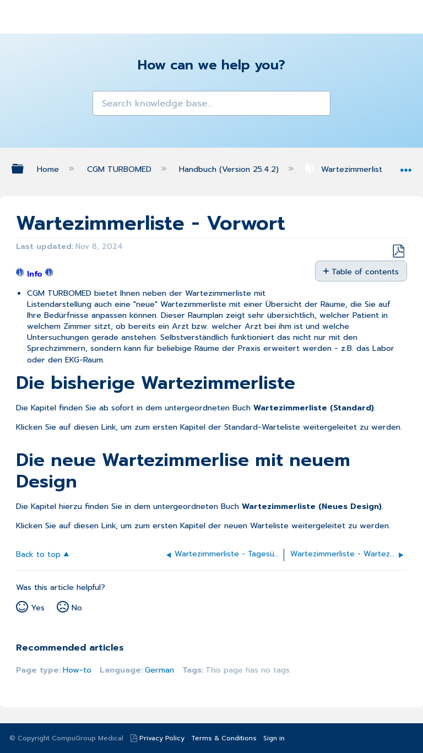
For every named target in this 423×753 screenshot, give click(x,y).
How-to (77, 670)
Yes (38, 608)
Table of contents (365, 271)
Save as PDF (398, 251)
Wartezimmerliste (346, 169)
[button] (104, 103)
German (159, 670)
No (77, 608)
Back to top (38, 554)
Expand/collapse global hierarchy (25, 168)
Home (49, 169)
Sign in (274, 738)
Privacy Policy (162, 738)
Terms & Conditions (224, 738)
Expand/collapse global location (406, 166)
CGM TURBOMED (120, 169)
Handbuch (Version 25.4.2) (230, 169)
